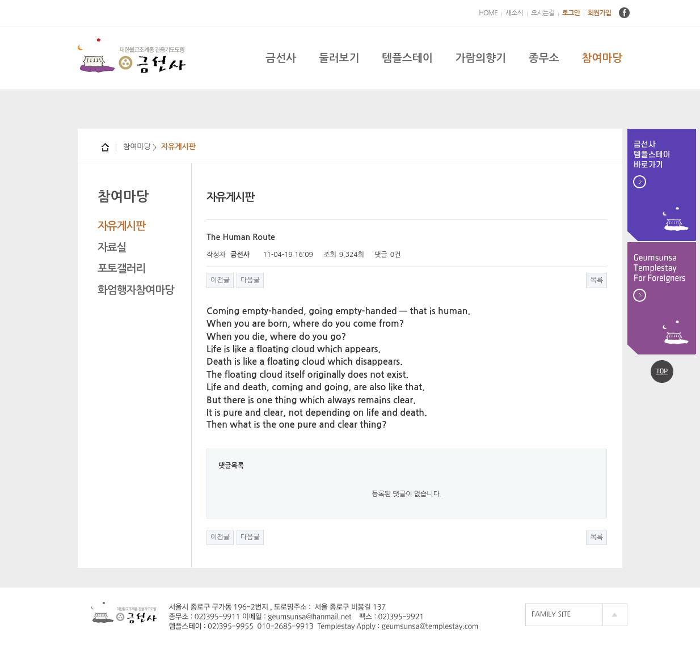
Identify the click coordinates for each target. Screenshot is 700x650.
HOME (488, 13)
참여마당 (602, 58)
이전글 (220, 280)
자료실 (112, 247)
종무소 (544, 58)
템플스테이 (407, 58)
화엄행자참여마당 (136, 290)
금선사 (280, 58)
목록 (596, 280)
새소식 (514, 13)
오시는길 (542, 13)
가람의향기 (481, 58)
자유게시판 (121, 226)
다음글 (250, 280)
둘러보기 (339, 58)
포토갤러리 (121, 268)
